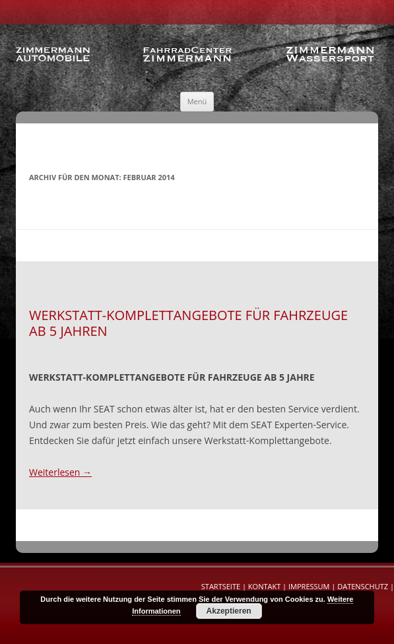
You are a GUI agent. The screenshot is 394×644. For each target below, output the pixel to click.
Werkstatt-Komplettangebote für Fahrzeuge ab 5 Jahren (188, 323)
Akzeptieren (229, 611)
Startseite (220, 586)
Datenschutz (362, 586)
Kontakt (264, 586)
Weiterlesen (60, 472)
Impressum (308, 586)
